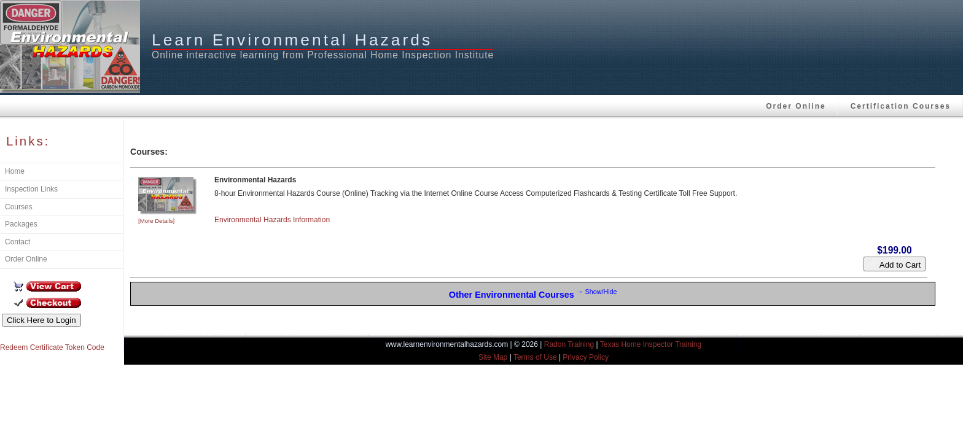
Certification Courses (901, 106)
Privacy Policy (586, 357)
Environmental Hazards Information (272, 219)
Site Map (492, 357)
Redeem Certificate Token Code (52, 347)
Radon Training (569, 344)
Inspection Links (31, 189)
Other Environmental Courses (533, 294)
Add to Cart (894, 263)
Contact (17, 242)
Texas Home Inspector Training (650, 344)
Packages (21, 224)
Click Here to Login (41, 320)
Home (15, 171)
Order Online (795, 106)
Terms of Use (535, 357)
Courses (19, 207)
